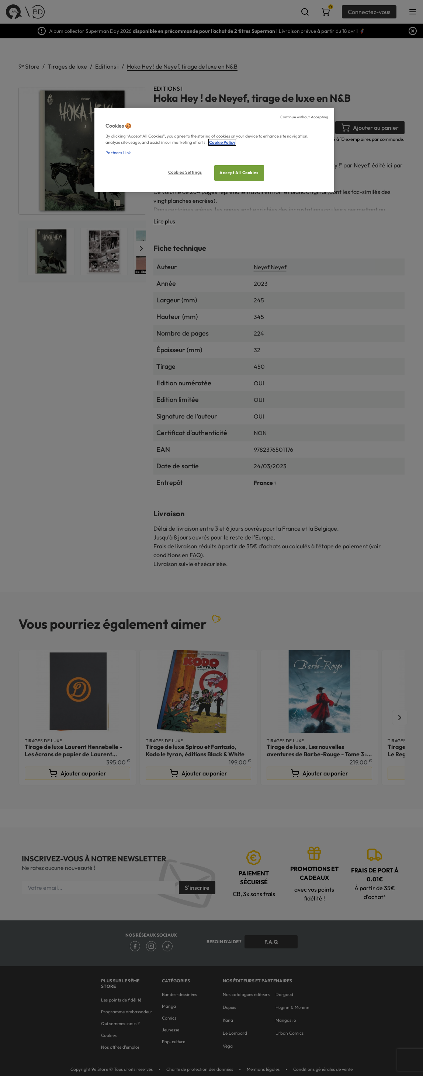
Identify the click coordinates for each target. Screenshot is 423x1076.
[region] (214, 150)
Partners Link (118, 152)
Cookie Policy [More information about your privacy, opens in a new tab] (222, 142)
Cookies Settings (185, 172)
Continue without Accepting (304, 116)
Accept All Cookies (238, 172)
